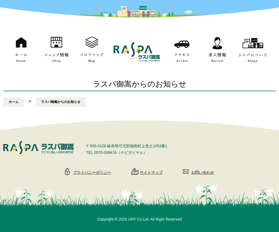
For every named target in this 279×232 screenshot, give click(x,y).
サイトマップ (151, 172)
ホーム (14, 102)
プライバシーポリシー (92, 172)
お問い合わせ (202, 172)
